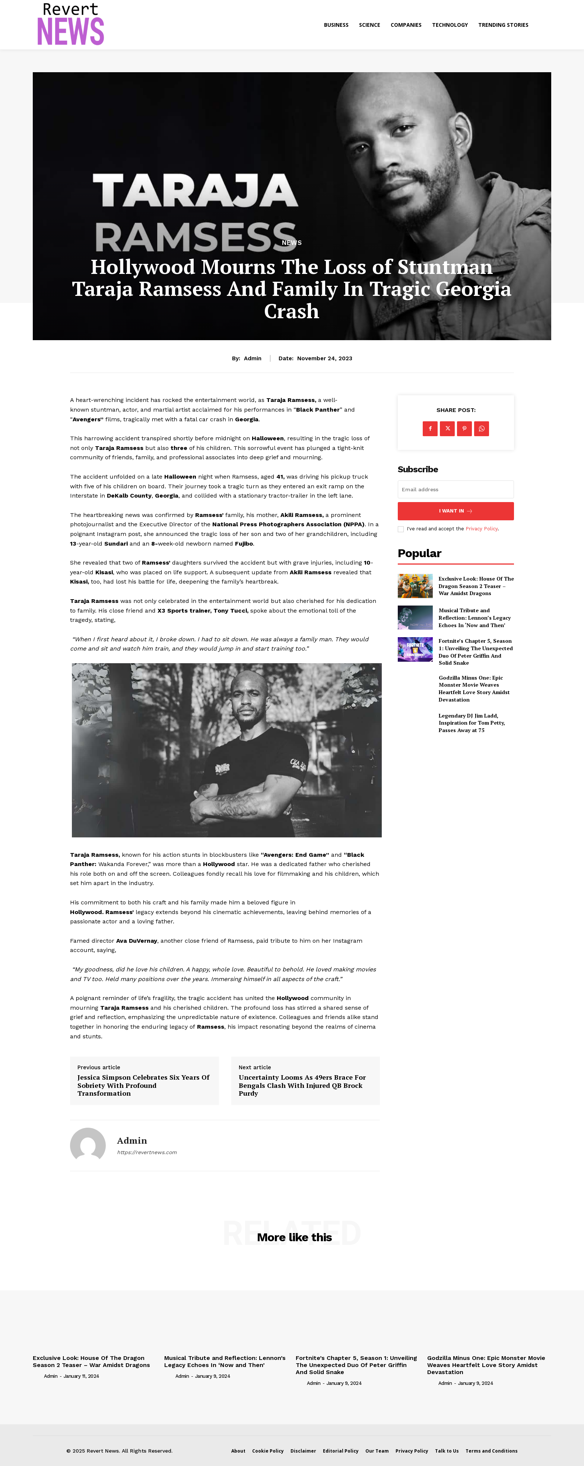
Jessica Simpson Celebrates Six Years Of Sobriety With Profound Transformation (143, 1085)
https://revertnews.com (147, 1152)
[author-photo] (37, 1375)
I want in (456, 511)
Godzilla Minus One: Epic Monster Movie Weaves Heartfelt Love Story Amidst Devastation (474, 688)
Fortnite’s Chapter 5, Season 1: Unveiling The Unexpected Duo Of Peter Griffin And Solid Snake (476, 651)
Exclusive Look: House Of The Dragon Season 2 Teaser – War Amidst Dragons (476, 586)
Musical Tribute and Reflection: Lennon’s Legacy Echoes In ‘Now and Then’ (475, 617)
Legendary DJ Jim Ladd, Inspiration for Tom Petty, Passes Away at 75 (472, 723)
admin (252, 358)
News (292, 243)
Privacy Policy (482, 528)
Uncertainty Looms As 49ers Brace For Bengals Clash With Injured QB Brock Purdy (302, 1085)
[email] (456, 489)
